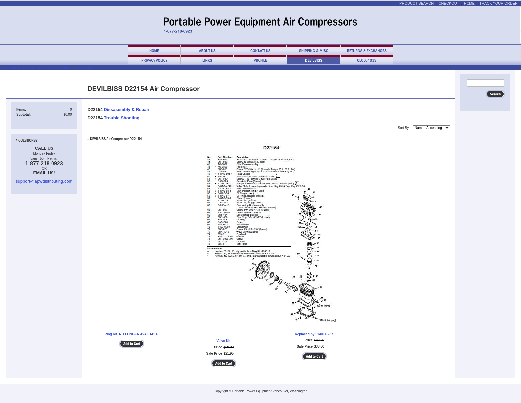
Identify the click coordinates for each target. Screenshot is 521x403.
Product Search (416, 3)
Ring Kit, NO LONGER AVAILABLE (131, 334)
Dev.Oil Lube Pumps (58, 68)
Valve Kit (224, 341)
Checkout (449, 3)
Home (469, 3)
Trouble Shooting (122, 117)
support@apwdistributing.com (44, 181)
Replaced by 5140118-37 (314, 334)
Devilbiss (29, 68)
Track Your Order (498, 3)
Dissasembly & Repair (127, 109)
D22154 (86, 68)
